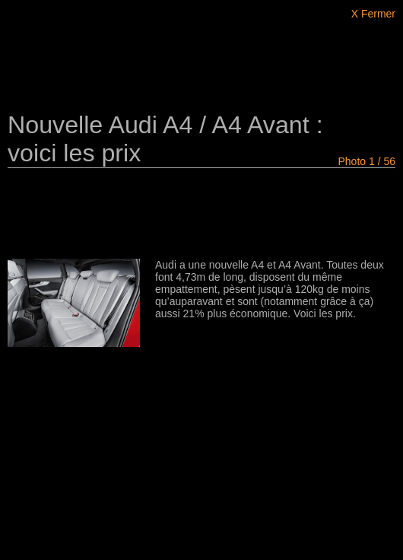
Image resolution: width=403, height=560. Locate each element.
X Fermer (373, 14)
